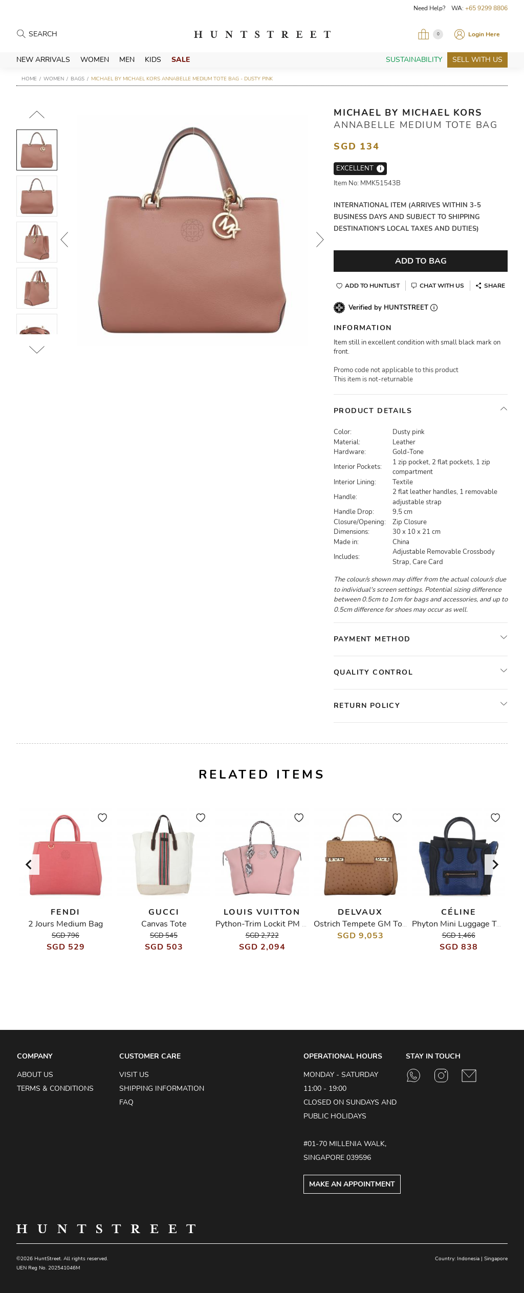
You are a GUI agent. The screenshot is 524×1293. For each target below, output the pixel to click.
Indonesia (468, 1258)
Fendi (65, 912)
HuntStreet (262, 34)
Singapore (496, 1258)
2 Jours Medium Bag (65, 924)
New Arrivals (43, 59)
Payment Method (372, 639)
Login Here (484, 34)
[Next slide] (495, 864)
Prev (64, 239)
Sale (180, 59)
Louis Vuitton (262, 912)
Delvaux (360, 912)
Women (94, 59)
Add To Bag (421, 261)
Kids (153, 59)
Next (320, 239)
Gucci (164, 912)
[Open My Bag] (430, 34)
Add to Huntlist (372, 286)
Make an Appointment (352, 1184)
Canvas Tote (164, 924)
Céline (458, 912)
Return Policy (367, 705)
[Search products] (74, 35)
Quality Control (373, 672)
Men (127, 59)
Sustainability (414, 59)
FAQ (126, 1102)
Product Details (373, 411)
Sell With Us (477, 59)
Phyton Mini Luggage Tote (460, 924)
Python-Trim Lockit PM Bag (265, 924)
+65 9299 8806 (486, 8)
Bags (77, 78)
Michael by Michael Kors (408, 112)
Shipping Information (161, 1088)
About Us (35, 1075)
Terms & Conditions (55, 1088)
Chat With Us (442, 286)
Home (29, 78)
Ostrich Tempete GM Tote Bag (370, 924)
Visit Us (134, 1075)
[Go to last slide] (29, 864)
